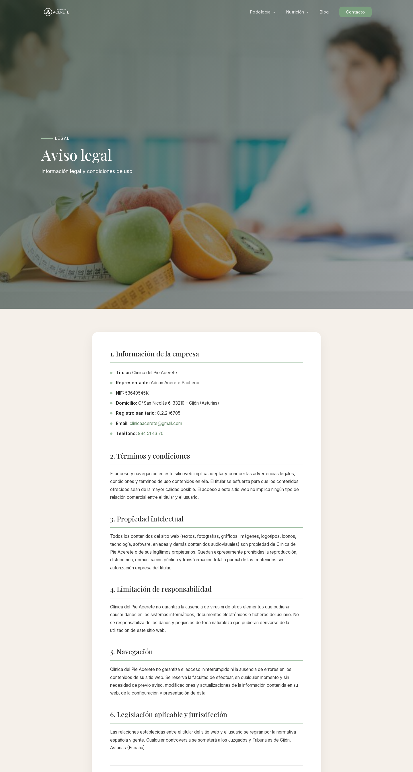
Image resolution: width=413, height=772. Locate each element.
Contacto (355, 11)
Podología (263, 11)
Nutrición (297, 11)
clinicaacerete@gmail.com (156, 423)
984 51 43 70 (150, 433)
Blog (324, 11)
